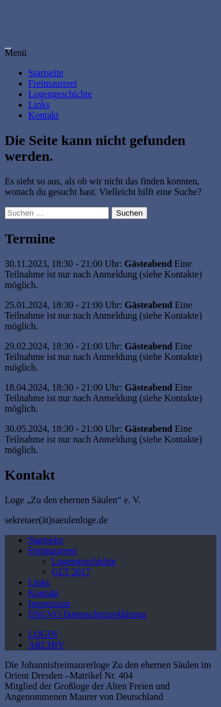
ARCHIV (46, 645)
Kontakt (43, 115)
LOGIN (43, 634)
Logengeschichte (60, 94)
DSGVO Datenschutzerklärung (87, 614)
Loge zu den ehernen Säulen (8, 47)
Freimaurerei (52, 83)
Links (39, 105)
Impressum (49, 604)
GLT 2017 (71, 572)
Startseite (46, 73)
